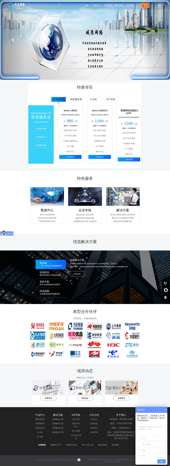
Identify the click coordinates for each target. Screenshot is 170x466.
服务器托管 (40, 428)
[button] (13, 40)
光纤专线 (76, 419)
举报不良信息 (107, 460)
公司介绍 (130, 5)
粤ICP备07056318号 (63, 460)
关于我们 (121, 415)
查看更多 (48, 398)
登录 (145, 5)
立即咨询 (70, 157)
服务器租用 (40, 419)
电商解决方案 (58, 432)
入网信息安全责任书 (121, 460)
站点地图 (75, 460)
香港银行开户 (55, 445)
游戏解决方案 (58, 424)
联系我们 (94, 428)
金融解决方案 (58, 419)
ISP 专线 (107, 5)
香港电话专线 (71, 445)
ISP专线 (76, 415)
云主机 (40, 432)
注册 (159, 5)
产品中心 (96, 5)
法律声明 (94, 432)
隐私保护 (98, 460)
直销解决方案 (58, 428)
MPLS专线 (76, 431)
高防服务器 (40, 424)
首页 (87, 5)
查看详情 (77, 274)
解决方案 (119, 5)
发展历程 (94, 424)
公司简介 (94, 419)
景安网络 (115, 445)
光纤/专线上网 (87, 445)
